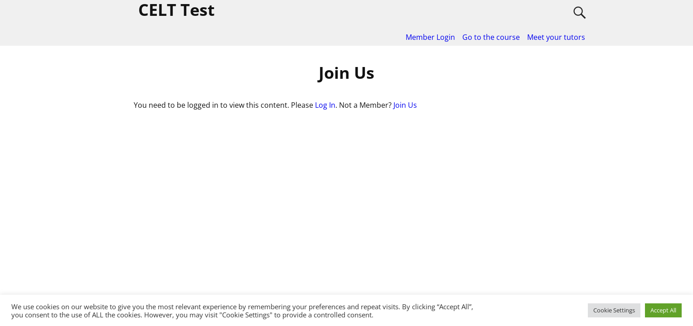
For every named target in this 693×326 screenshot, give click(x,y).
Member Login (430, 37)
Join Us (405, 105)
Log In (325, 105)
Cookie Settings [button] (614, 310)
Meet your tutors (556, 37)
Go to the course (491, 37)
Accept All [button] (663, 310)
